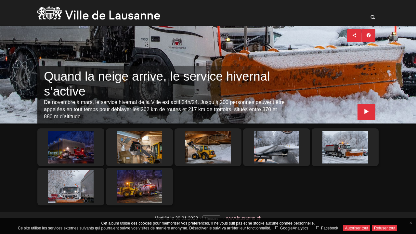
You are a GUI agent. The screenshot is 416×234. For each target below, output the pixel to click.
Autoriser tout (356, 228)
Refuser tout (384, 228)
